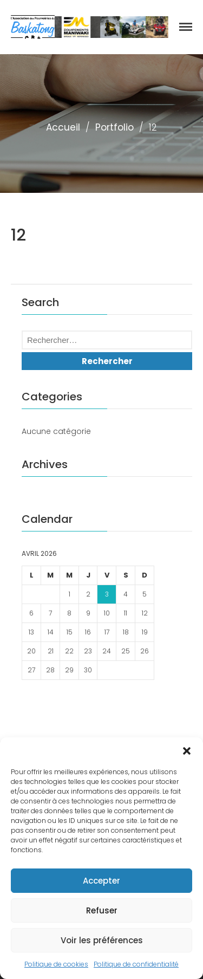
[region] (111, 27)
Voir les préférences (102, 940)
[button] (186, 750)
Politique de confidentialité (136, 964)
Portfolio (114, 127)
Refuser (101, 910)
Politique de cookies (56, 964)
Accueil (63, 127)
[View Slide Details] (111, 27)
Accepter (101, 880)
